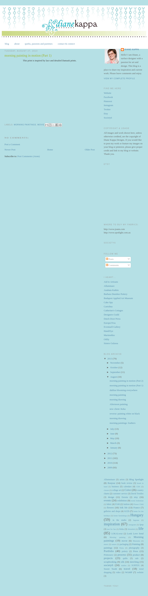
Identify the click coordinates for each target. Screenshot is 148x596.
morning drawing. (118, 418)
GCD (126, 511)
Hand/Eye (108, 331)
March (113, 443)
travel (127, 568)
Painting (136, 544)
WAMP (128, 572)
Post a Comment (12, 144)
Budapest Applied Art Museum (118, 298)
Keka (121, 529)
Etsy (106, 113)
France (136, 507)
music (106, 544)
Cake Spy (108, 302)
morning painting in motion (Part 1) (126, 385)
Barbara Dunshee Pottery (115, 294)
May (112, 438)
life (140, 528)
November (115, 362)
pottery (125, 551)
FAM (117, 504)
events (107, 500)
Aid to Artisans (111, 281)
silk (122, 561)
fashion (126, 504)
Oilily (106, 339)
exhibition (122, 500)
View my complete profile (119, 79)
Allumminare (109, 479)
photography (134, 548)
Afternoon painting (118, 404)
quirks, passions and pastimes (39, 43)
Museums (136, 541)
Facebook (108, 97)
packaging (124, 544)
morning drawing (118, 399)
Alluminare (109, 286)
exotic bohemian (137, 501)
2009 (110, 467)
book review (126, 483)
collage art (116, 490)
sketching (134, 561)
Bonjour (111, 483)
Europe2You (110, 323)
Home (50, 149)
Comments (112, 265)
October (114, 367)
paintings (108, 547)
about (16, 43)
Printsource (108, 555)
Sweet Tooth (110, 569)
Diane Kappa (132, 49)
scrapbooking (110, 561)
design (111, 497)
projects (108, 558)
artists (122, 479)
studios (123, 565)
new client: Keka (117, 409)
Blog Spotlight (136, 479)
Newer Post (10, 149)
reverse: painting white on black (125, 413)
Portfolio (109, 551)
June (112, 433)
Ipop (141, 525)
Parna (121, 548)
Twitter (107, 109)
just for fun (111, 529)
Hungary (136, 515)
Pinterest (108, 101)
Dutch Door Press (112, 318)
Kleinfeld (131, 529)
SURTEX (135, 565)
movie (40, 125)
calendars (128, 486)
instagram (132, 525)
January (114, 447)
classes (106, 490)
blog (7, 43)
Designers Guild (111, 314)
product (136, 554)
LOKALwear (117, 534)
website (140, 572)
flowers (110, 507)
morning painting (118, 394)
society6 (108, 565)
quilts (125, 558)
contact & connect (66, 43)
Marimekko (109, 335)
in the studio (119, 520)
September (115, 372)
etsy (136, 497)
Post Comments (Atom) (29, 156)
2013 (110, 358)
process (121, 554)
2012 (110, 453)
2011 (110, 458)
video (118, 572)
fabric (108, 504)
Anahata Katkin (111, 290)
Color (128, 489)
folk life (124, 507)
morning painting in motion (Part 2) (126, 380)
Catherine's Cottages (113, 310)
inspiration (112, 524)
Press (135, 551)
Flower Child (138, 504)
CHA (138, 487)
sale (136, 558)
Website (107, 93)
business (115, 486)
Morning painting (117, 537)
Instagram (108, 105)
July (112, 429)
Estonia (125, 497)
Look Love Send (135, 533)
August (114, 376)
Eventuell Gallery (112, 327)
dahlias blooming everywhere (123, 390)
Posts (110, 259)
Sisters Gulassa (111, 343)
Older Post (90, 149)
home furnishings (120, 516)
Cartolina (108, 306)
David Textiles (137, 493)
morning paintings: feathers (122, 423)
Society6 (108, 117)
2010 (110, 462)
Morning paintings (25, 125)
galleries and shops (112, 511)
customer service (120, 493)
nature (114, 544)
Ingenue (136, 520)
